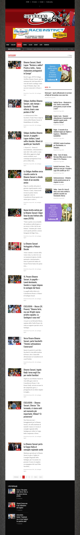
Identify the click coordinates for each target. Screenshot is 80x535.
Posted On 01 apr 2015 (50, 97)
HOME (27, 2)
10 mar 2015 (31, 269)
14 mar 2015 (31, 202)
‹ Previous (16, 477)
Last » (40, 477)
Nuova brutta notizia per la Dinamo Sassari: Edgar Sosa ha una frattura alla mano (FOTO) (33, 214)
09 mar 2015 (31, 298)
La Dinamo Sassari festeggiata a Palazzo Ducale (32, 246)
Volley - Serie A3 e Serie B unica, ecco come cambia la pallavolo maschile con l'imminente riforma (62, 192)
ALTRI (41, 45)
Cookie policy (49, 2)
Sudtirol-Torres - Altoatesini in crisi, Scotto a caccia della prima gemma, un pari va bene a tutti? (62, 105)
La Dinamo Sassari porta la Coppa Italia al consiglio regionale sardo (33, 446)
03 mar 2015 (31, 436)
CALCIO (30, 45)
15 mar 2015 (31, 125)
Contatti (41, 2)
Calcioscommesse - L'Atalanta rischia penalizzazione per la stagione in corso (62, 180)
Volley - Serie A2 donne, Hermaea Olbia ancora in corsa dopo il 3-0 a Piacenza (62, 157)
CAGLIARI (13, 45)
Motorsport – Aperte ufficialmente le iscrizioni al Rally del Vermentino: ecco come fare (47, 49)
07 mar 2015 (31, 330)
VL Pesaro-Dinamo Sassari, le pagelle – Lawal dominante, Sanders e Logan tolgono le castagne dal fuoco (33, 282)
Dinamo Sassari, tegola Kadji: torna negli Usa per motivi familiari (32, 372)
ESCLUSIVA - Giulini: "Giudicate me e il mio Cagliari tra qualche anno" (22, 518)
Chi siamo (34, 2)
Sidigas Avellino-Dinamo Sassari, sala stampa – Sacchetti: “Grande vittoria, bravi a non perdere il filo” (33, 106)
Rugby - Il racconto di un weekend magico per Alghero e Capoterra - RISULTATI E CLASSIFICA (63, 132)
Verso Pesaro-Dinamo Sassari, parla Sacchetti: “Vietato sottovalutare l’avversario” (33, 342)
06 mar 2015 (31, 362)
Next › (35, 477)
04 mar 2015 (31, 395)
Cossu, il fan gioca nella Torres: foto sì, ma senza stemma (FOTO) (22, 493)
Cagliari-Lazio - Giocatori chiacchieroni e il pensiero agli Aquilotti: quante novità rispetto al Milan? (62, 119)
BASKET (36, 45)
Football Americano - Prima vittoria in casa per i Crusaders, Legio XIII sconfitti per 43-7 (63, 168)
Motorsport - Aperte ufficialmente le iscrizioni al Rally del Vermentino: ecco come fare (58, 94)
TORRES (25, 45)
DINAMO (19, 45)
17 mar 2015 (31, 93)
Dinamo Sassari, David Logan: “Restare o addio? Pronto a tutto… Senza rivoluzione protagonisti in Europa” (33, 68)
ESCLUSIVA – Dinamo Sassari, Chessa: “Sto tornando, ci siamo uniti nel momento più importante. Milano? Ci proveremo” (33, 409)
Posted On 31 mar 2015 (59, 198)
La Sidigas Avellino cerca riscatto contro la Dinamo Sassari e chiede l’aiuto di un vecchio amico (33, 177)
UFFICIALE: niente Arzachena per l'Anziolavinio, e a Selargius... (62, 145)
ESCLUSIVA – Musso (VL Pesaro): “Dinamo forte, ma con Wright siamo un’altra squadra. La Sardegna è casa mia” (33, 312)
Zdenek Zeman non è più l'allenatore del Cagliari (22, 505)
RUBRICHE (46, 45)
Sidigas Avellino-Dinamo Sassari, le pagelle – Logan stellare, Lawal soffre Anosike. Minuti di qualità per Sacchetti (33, 138)
